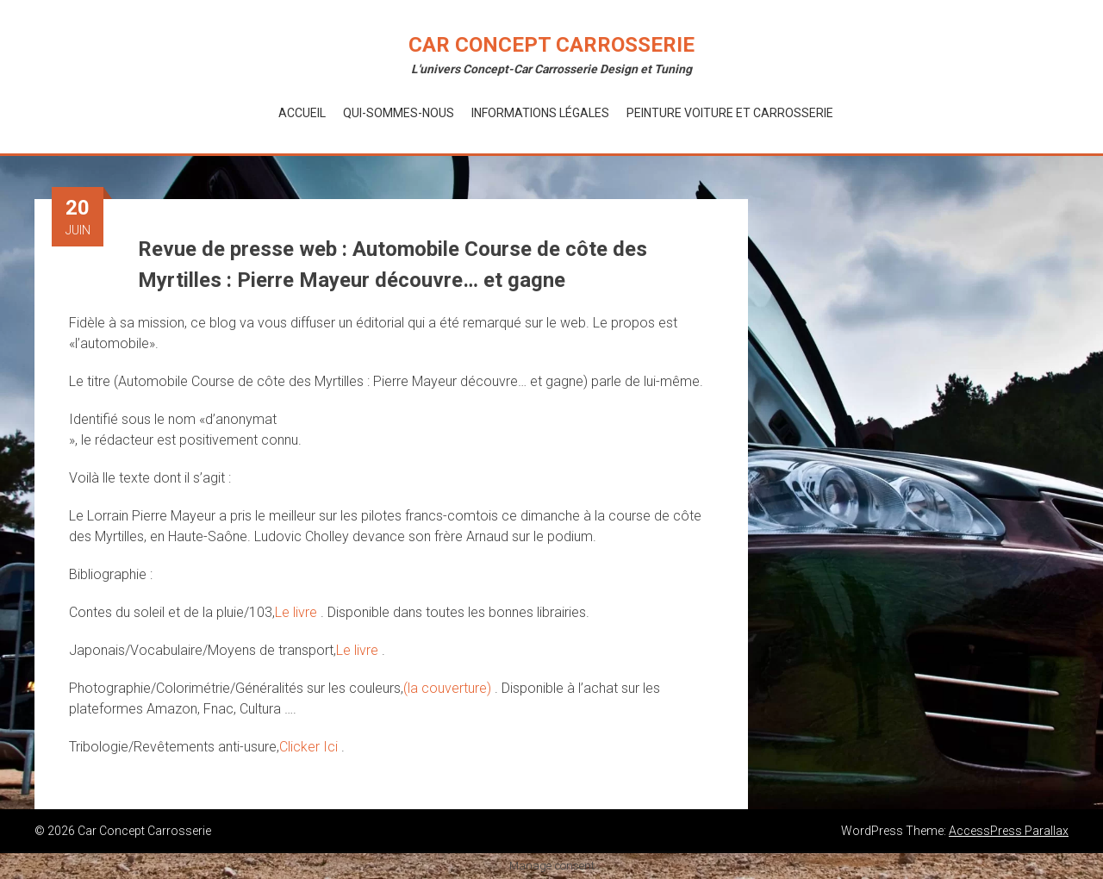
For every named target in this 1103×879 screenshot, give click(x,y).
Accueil (302, 113)
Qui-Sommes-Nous (398, 113)
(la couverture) (449, 688)
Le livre (298, 612)
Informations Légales (540, 113)
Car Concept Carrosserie (551, 45)
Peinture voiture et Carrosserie (729, 113)
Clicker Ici (310, 747)
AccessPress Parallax (1009, 831)
